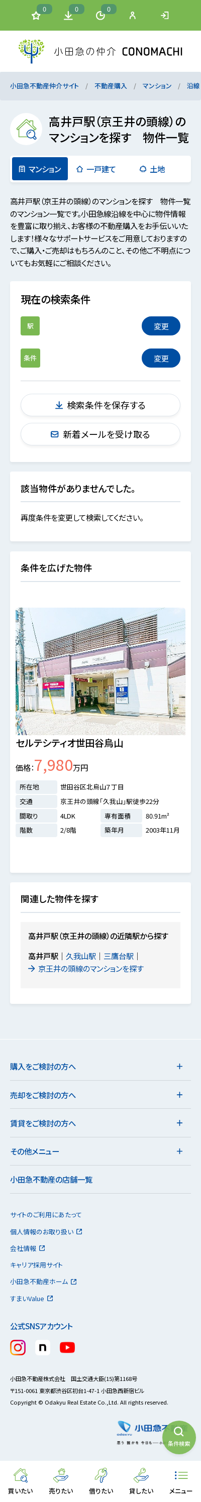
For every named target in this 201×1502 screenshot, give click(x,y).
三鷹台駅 (119, 955)
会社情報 (28, 1248)
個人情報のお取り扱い (46, 1231)
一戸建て (96, 168)
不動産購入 (110, 85)
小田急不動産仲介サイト (44, 85)
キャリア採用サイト (36, 1264)
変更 (161, 325)
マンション (157, 85)
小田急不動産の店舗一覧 (51, 1179)
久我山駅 (81, 955)
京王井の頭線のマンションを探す (86, 968)
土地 (152, 168)
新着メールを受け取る (100, 433)
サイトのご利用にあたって (46, 1214)
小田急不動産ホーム (43, 1281)
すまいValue (32, 1298)
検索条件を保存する (100, 404)
